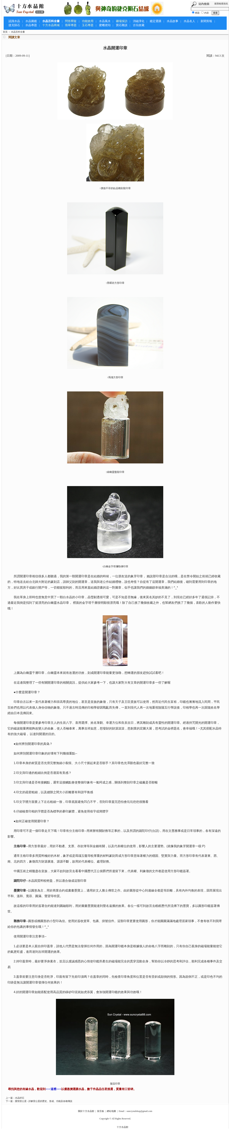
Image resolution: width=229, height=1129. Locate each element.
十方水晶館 (122, 1127)
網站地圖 (111, 1111)
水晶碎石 (19, 1098)
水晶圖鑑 (31, 21)
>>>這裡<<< (53, 1089)
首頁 (5, 32)
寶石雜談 (121, 25)
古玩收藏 (138, 25)
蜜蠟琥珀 (105, 25)
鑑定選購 (155, 21)
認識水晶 (14, 21)
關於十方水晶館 (86, 1111)
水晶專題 (31, 25)
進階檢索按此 (221, 3)
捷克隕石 (14, 25)
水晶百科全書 (51, 21)
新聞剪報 (206, 21)
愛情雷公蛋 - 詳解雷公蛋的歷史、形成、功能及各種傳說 (43, 1101)
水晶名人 (189, 21)
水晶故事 (172, 21)
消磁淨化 (138, 21)
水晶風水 (105, 21)
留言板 (100, 1111)
